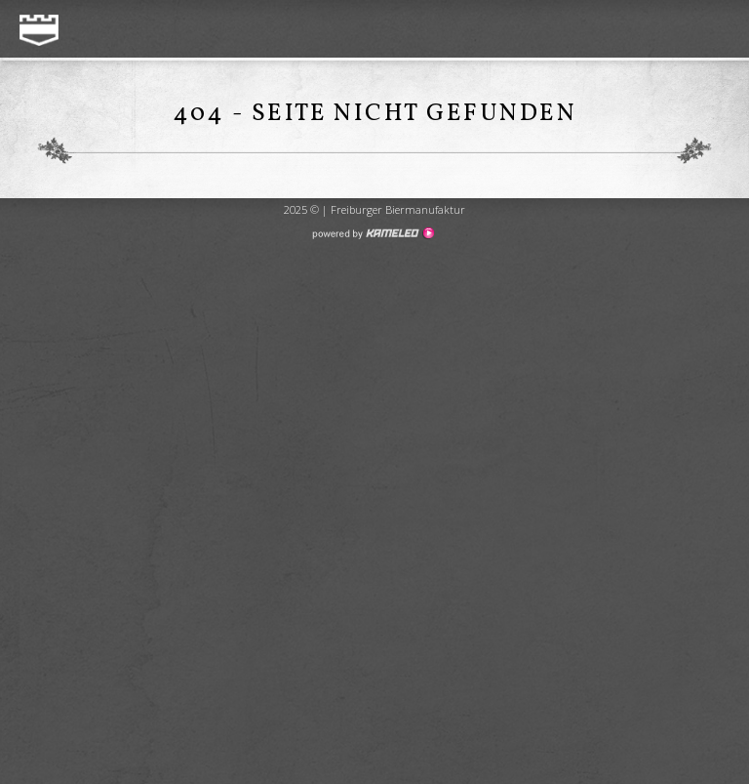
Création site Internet (372, 233)
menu (713, 30)
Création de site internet (374, 301)
